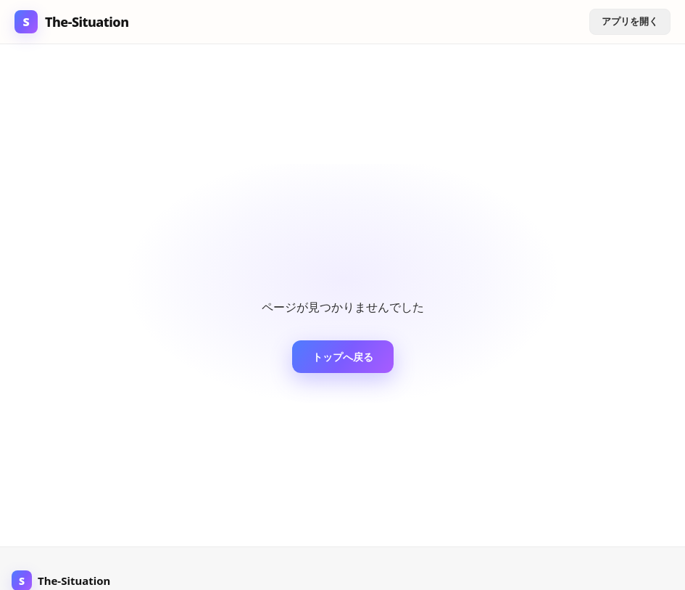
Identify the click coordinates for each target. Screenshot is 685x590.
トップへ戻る (342, 357)
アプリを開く (630, 21)
